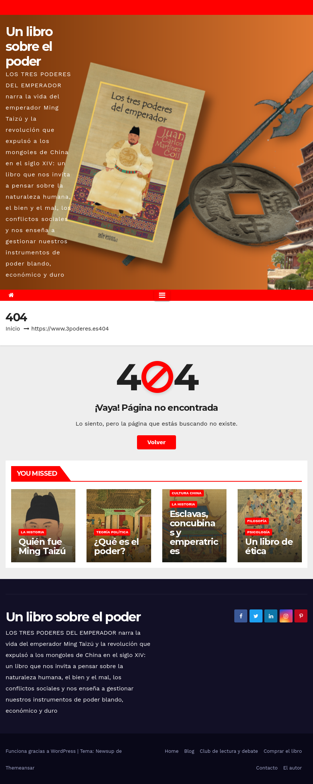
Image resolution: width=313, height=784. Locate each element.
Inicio (13, 328)
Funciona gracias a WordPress (41, 751)
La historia (32, 532)
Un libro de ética (269, 546)
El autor (292, 768)
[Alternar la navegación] (162, 295)
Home (172, 751)
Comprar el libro (283, 751)
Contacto (267, 768)
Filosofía (257, 521)
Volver (156, 442)
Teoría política (112, 532)
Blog (189, 751)
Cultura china (187, 493)
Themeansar (20, 768)
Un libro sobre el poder (29, 46)
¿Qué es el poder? (116, 546)
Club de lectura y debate (229, 751)
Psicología (258, 532)
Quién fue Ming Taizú (42, 546)
